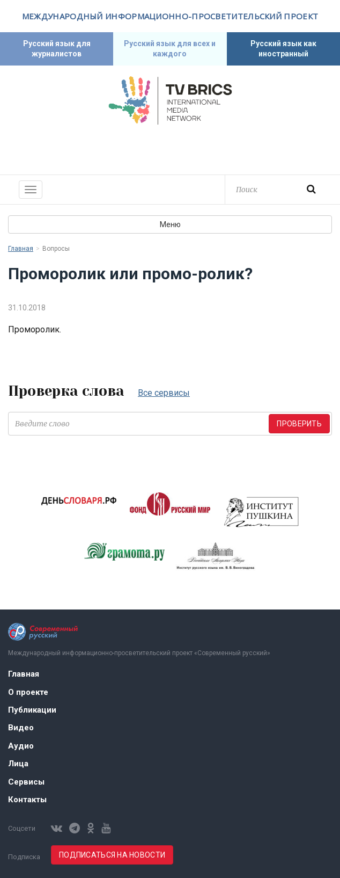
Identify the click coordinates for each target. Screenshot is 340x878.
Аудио (21, 746)
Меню (170, 224)
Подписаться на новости (112, 855)
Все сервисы (164, 393)
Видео (21, 727)
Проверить (299, 423)
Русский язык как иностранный (283, 48)
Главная (20, 248)
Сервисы (26, 782)
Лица (18, 763)
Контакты (27, 799)
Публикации (32, 710)
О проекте (28, 692)
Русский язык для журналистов (57, 48)
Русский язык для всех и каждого (170, 48)
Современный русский (170, 148)
